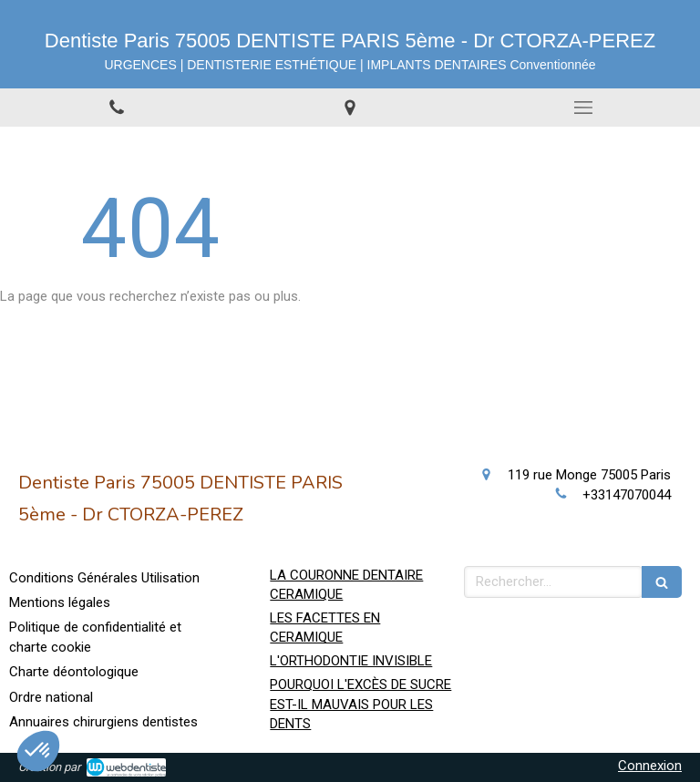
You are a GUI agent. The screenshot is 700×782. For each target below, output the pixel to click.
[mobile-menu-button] (583, 107)
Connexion (650, 765)
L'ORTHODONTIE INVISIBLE (351, 661)
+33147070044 (626, 495)
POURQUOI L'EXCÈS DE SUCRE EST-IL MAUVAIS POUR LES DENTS (360, 704)
